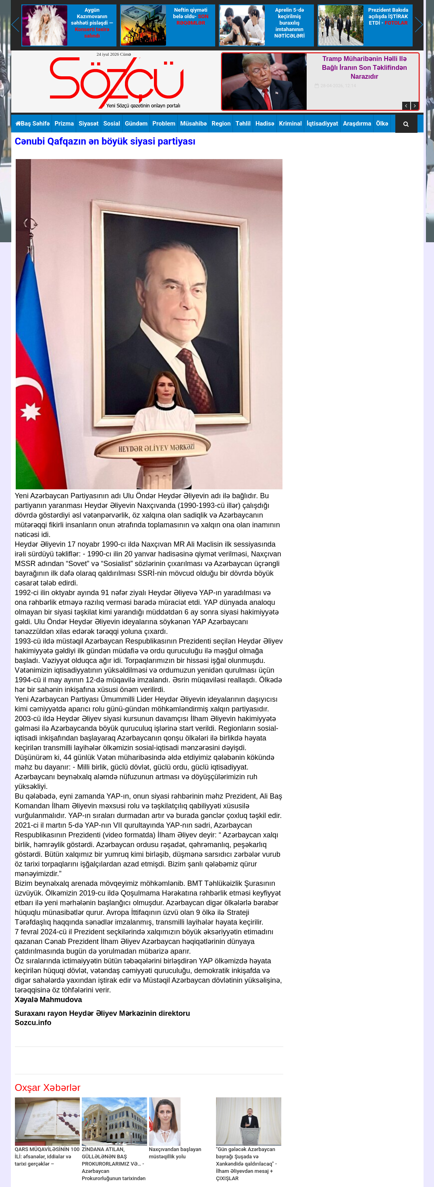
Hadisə (264, 123)
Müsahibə (193, 123)
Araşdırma (357, 123)
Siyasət (88, 123)
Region (221, 123)
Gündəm (136, 123)
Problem (163, 123)
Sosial (112, 123)
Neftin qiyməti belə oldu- (191, 16)
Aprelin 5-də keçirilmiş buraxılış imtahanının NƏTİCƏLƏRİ (289, 23)
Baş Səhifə (32, 123)
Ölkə (382, 123)
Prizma (64, 123)
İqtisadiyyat (322, 123)
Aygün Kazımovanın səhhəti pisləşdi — (92, 23)
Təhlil (243, 123)
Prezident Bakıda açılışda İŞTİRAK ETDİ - (388, 16)
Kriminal (290, 123)
